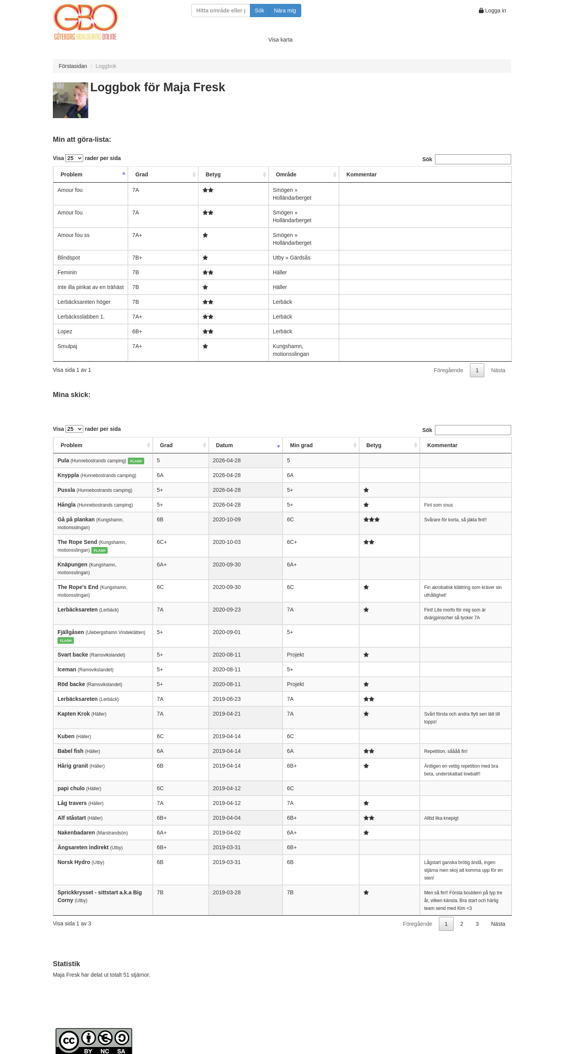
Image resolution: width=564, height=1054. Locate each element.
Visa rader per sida (87, 158)
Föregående (448, 370)
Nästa (498, 370)
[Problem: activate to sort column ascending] (114, 445)
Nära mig (285, 10)
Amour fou (70, 190)
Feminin (67, 272)
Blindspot (69, 257)
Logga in (492, 10)
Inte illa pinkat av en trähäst (91, 287)
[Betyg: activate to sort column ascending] (233, 175)
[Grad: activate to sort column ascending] (163, 175)
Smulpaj (67, 346)
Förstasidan (73, 66)
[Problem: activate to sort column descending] (90, 175)
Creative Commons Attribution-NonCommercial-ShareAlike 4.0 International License (225, 996)
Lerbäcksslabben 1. (81, 317)
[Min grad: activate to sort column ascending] (257, 445)
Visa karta (281, 40)
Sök (259, 10)
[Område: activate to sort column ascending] (304, 175)
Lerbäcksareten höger (84, 302)
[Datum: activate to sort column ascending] (221, 445)
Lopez (65, 331)
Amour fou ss (73, 235)
